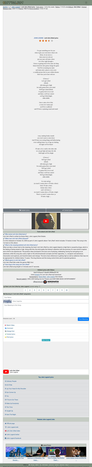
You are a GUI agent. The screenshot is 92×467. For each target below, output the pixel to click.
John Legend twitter (12, 434)
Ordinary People (10, 381)
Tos (40, 465)
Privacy (32, 465)
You (7, 396)
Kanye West (42, 277)
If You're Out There (11, 400)
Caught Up (9, 411)
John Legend (16, 7)
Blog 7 (67, 465)
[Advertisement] (46, 23)
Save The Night (10, 414)
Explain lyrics (24, 210)
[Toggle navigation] (86, 2)
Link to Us (51, 465)
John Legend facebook (13, 438)
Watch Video (10, 325)
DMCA (37, 465)
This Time (9, 407)
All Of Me (8, 385)
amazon (37, 274)
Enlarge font (9, 331)
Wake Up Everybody (12, 403)
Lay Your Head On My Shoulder (15, 389)
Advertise (62, 465)
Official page (10, 423)
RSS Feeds (45, 465)
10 (66, 290)
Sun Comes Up (10, 392)
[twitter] (29, 465)
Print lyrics (9, 337)
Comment (9, 328)
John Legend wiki (11, 427)
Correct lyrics (67, 210)
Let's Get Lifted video (12, 431)
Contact (57, 465)
